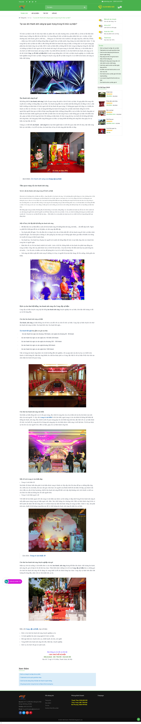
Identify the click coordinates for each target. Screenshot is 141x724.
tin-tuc (30, 18)
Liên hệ (54, 13)
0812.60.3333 (117, 1)
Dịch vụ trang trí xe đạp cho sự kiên (30, 674)
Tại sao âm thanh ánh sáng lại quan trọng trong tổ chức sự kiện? (48, 24)
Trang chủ (24, 13)
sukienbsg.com (107, 1)
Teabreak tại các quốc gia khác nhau (30, 677)
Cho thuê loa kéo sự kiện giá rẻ (108, 82)
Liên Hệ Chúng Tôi (15, 581)
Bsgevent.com (78, 719)
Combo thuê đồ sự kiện (52, 708)
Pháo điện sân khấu (112, 101)
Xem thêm (24, 668)
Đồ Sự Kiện (35, 13)
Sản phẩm (48, 703)
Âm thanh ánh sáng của (46, 179)
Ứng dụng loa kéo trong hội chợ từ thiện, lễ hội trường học (36, 684)
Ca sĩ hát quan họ (111, 128)
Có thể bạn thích (104, 87)
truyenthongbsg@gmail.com (31, 709)
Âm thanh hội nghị (26, 330)
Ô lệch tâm (109, 92)
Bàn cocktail (109, 110)
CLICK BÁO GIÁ (108, 7)
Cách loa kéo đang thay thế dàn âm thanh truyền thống (36, 680)
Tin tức (45, 13)
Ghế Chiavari (110, 119)
